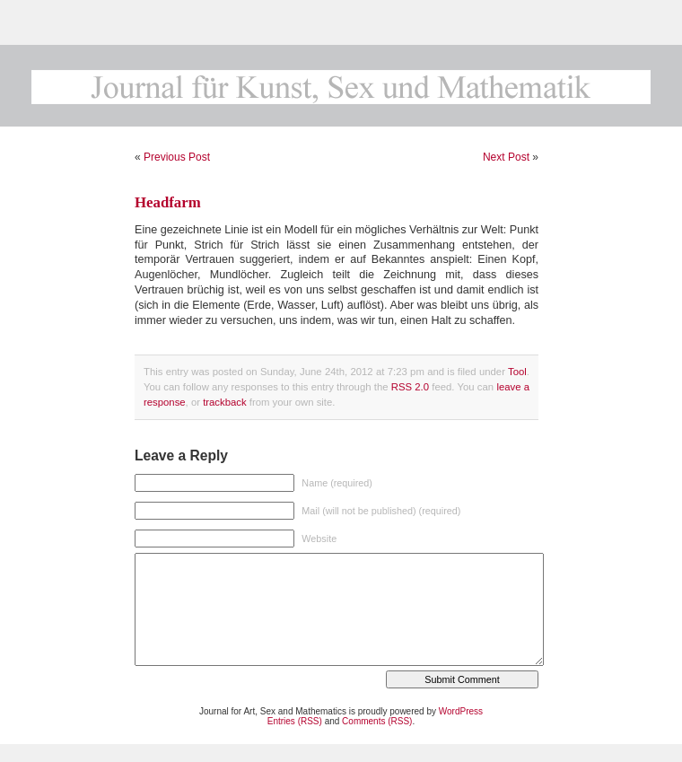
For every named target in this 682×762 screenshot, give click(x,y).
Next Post (506, 157)
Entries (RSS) (294, 721)
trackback (224, 402)
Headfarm (168, 202)
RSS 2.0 (410, 386)
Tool (517, 371)
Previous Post (177, 157)
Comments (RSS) (377, 721)
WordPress (461, 711)
